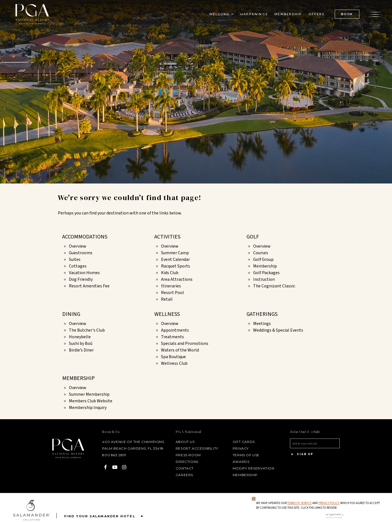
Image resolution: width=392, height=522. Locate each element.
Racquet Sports (175, 266)
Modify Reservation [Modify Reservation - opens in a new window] (252, 468)
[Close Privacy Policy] (253, 498)
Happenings (253, 15)
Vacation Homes (84, 273)
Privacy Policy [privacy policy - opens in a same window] (328, 503)
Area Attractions (177, 279)
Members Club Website (90, 401)
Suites (75, 259)
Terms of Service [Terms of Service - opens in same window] (299, 503)
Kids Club (169, 273)
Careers (183, 475)
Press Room (187, 455)
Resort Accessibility (196, 448)
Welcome (218, 15)
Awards (240, 462)
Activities (167, 237)
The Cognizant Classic (274, 286)
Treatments (172, 337)
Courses (260, 253)
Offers (315, 15)
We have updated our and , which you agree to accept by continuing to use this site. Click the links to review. (318, 505)
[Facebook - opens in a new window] (103, 467)
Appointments (175, 330)
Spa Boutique (173, 357)
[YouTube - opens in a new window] (113, 467)
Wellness (167, 314)
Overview (77, 246)
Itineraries (171, 286)
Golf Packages (266, 273)
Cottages (78, 266)
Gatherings (261, 314)
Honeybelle (80, 337)
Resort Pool (172, 293)
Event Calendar (175, 259)
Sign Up (301, 454)
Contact (184, 468)
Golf (252, 237)
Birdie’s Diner (81, 350)
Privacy (240, 448)
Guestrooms (80, 253)
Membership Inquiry (88, 408)
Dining (71, 314)
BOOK (346, 15)
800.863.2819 (112, 455)
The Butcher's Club (87, 330)
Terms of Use (245, 455)
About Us (184, 442)
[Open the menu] (374, 15)
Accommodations (84, 237)
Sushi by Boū (80, 343)
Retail (167, 299)
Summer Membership (89, 394)
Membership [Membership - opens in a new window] (287, 15)
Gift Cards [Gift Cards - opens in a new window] (243, 442)
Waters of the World (180, 350)
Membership (265, 266)
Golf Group (263, 259)
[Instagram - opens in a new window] (122, 467)
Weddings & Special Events (278, 330)
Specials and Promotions (184, 343)
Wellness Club (174, 363)
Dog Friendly (81, 279)
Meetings (262, 324)
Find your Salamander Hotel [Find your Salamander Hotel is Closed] (104, 515)
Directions (186, 462)
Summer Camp (175, 253)
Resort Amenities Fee (89, 286)
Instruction (264, 279)
